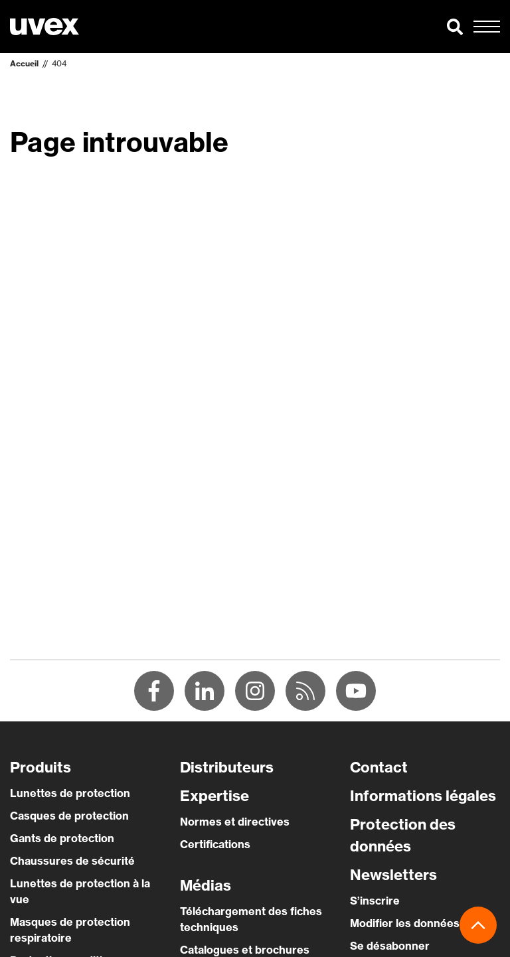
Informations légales (423, 795)
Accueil (24, 63)
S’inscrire (375, 900)
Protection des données (403, 835)
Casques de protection (69, 815)
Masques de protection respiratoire (70, 929)
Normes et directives (235, 821)
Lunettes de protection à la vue (80, 891)
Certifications (215, 844)
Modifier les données (405, 923)
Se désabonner (390, 945)
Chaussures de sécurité (72, 860)
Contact (379, 767)
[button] (455, 26)
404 (59, 63)
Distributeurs (227, 767)
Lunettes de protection (70, 793)
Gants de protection (62, 838)
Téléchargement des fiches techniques (251, 919)
